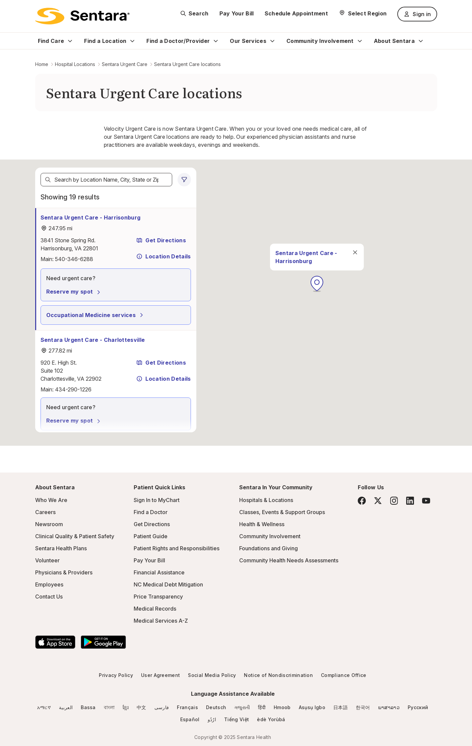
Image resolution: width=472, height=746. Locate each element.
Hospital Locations (75, 64)
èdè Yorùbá (271, 719)
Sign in (417, 14)
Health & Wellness (261, 524)
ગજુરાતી (242, 707)
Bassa (88, 707)
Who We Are (51, 500)
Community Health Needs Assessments (288, 560)
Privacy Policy (116, 675)
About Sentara (394, 41)
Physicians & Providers (63, 572)
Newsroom (49, 524)
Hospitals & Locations (266, 500)
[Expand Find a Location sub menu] (132, 41)
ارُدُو (212, 719)
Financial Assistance (159, 572)
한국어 (363, 707)
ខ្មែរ (126, 707)
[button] (317, 284)
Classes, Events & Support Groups (282, 512)
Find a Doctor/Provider (178, 41)
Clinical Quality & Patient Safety (74, 536)
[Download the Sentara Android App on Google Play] (103, 642)
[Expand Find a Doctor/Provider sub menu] (215, 41)
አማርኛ (44, 707)
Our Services (248, 41)
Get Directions (161, 240)
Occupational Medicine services (95, 315)
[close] (354, 252)
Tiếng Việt (236, 719)
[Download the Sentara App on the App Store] (55, 642)
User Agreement (160, 675)
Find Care (51, 41)
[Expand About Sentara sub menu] (420, 41)
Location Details (163, 256)
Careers (45, 512)
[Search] (48, 179)
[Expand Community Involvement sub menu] (359, 41)
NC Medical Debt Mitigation (168, 584)
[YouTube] (426, 501)
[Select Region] (363, 13)
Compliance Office (343, 675)
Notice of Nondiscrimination (278, 675)
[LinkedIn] (410, 500)
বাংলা (109, 707)
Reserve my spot (74, 291)
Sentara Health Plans (61, 548)
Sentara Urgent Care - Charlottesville (93, 339)
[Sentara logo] (82, 16)
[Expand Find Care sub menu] (70, 41)
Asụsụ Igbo (312, 707)
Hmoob (282, 707)
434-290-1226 (73, 389)
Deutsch (216, 707)
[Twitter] (378, 501)
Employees (49, 584)
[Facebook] (362, 501)
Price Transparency (158, 596)
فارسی (161, 707)
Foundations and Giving (268, 548)
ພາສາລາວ (389, 707)
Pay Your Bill (236, 13)
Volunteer (47, 560)
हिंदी (262, 707)
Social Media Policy (212, 675)
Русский (418, 707)
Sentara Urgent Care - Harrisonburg (91, 217)
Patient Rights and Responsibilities (176, 548)
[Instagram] (394, 500)
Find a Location (105, 41)
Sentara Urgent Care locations (187, 64)
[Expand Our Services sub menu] (272, 41)
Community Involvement (320, 41)
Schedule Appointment (296, 13)
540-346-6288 (74, 259)
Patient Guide (150, 536)
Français (187, 707)
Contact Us (49, 596)
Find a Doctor (150, 512)
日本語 (340, 707)
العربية (66, 707)
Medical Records (155, 608)
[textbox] (106, 179)
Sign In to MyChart (157, 500)
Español (190, 719)
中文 (141, 707)
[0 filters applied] (184, 179)
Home (41, 64)
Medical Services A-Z (161, 620)
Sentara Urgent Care (124, 64)
